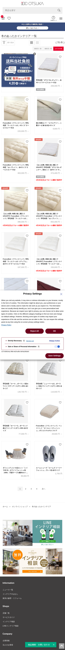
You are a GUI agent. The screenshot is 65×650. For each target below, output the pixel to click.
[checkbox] (57, 346)
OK (54, 331)
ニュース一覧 (8, 590)
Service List (30, 341)
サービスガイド (9, 617)
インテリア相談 (9, 622)
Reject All (34, 331)
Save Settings (54, 356)
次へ (43, 489)
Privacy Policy (6, 325)
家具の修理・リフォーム (12, 598)
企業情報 (6, 641)
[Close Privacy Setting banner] (61, 294)
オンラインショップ (20, 507)
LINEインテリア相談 (11, 626)
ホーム (5, 507)
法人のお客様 (8, 645)
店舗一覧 (6, 613)
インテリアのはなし (10, 594)
